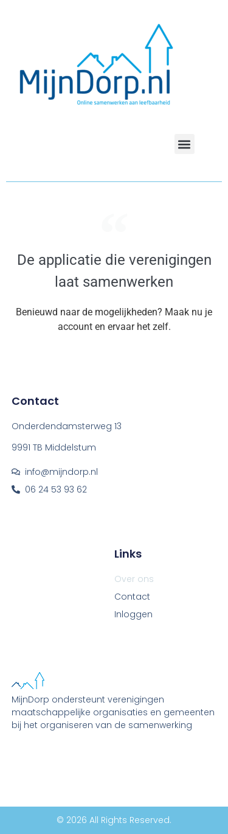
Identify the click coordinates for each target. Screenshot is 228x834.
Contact (132, 596)
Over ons (134, 579)
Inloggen (133, 614)
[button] (184, 144)
